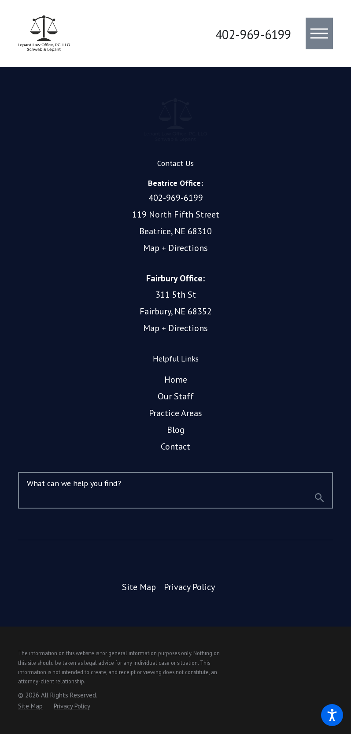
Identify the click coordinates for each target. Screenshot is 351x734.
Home (175, 379)
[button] (332, 715)
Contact (175, 446)
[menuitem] (175, 380)
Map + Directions (175, 248)
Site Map (139, 587)
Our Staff (176, 396)
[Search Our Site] (319, 499)
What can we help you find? (74, 483)
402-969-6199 (253, 35)
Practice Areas (175, 413)
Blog (176, 429)
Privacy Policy (189, 587)
